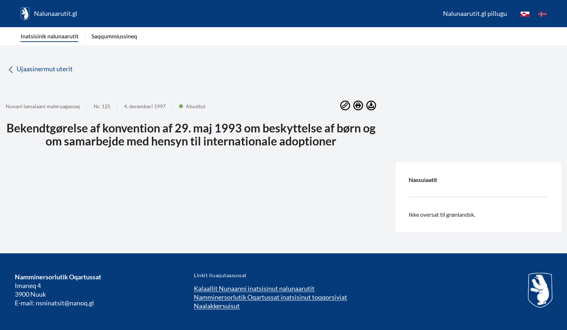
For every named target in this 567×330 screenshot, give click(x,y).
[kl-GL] (525, 14)
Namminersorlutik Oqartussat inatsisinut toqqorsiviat (270, 297)
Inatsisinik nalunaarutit (49, 36)
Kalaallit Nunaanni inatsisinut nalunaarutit (254, 288)
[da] (542, 14)
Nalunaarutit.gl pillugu (475, 13)
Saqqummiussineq (114, 36)
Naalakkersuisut (217, 306)
